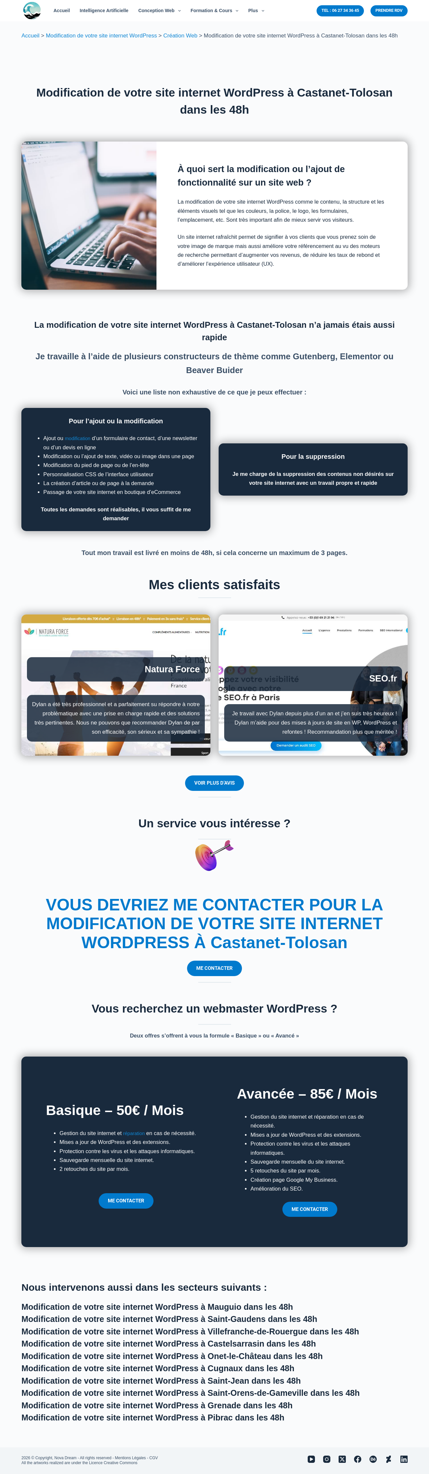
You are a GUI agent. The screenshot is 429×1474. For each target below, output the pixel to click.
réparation (135, 1133)
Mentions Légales (130, 1458)
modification (79, 438)
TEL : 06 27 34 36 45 (340, 10)
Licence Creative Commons (113, 1463)
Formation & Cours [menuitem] (216, 11)
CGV (153, 1458)
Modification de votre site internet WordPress (101, 36)
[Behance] (373, 1459)
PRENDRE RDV (389, 10)
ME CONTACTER (214, 968)
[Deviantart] (388, 1459)
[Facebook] (357, 1459)
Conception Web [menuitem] (160, 11)
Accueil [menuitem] (62, 10)
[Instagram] (326, 1459)
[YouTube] (311, 1459)
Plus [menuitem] (257, 11)
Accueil (30, 36)
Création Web (180, 36)
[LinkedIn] (404, 1459)
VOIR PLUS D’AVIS (214, 783)
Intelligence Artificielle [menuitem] (104, 10)
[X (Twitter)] (342, 1459)
